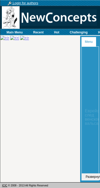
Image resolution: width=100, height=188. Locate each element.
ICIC (4, 185)
